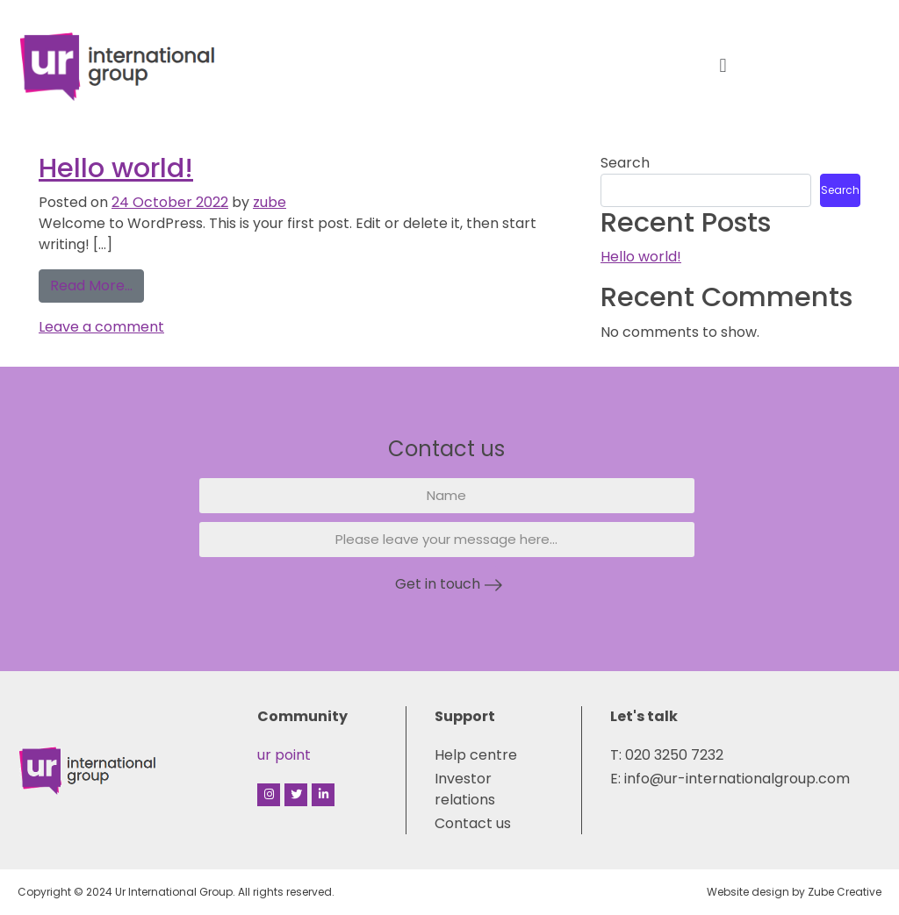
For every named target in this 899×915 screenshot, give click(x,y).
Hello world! (116, 168)
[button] (723, 65)
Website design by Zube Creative (794, 891)
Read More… (97, 282)
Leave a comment (101, 327)
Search (625, 163)
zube (269, 202)
